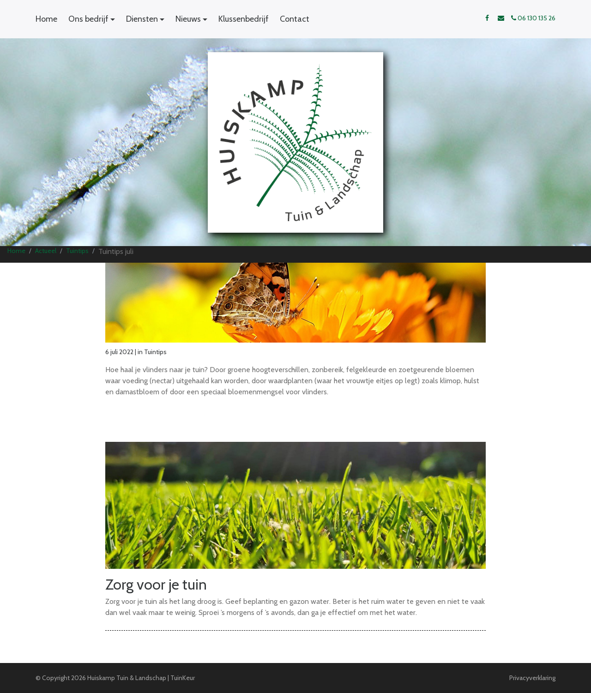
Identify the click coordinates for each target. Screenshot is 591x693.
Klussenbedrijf (243, 19)
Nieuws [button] (188, 19)
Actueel (45, 251)
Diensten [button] (142, 19)
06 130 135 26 (533, 18)
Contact (294, 19)
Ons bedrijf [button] (88, 19)
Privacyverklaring (532, 678)
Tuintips (77, 251)
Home (46, 19)
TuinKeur (182, 678)
